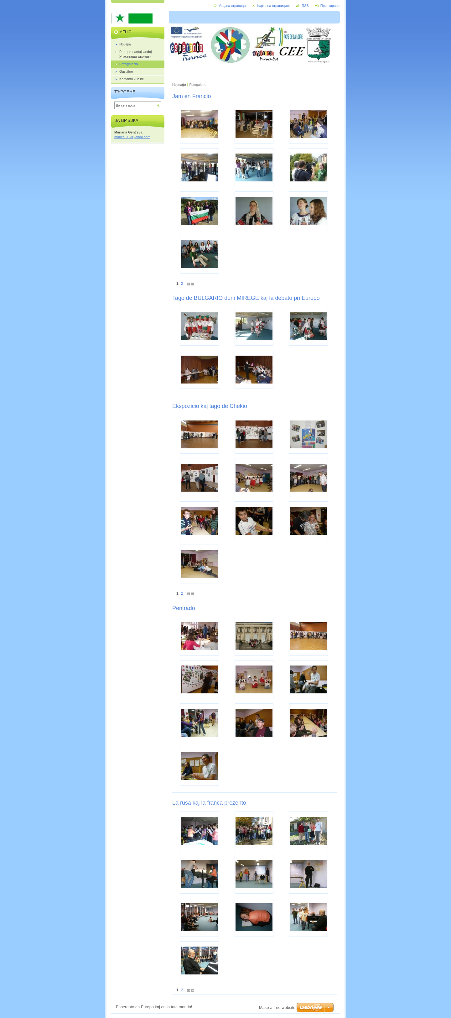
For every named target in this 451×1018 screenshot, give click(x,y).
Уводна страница (232, 6)
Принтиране (330, 6)
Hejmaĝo (179, 84)
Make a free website (277, 1007)
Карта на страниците (273, 6)
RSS (305, 6)
